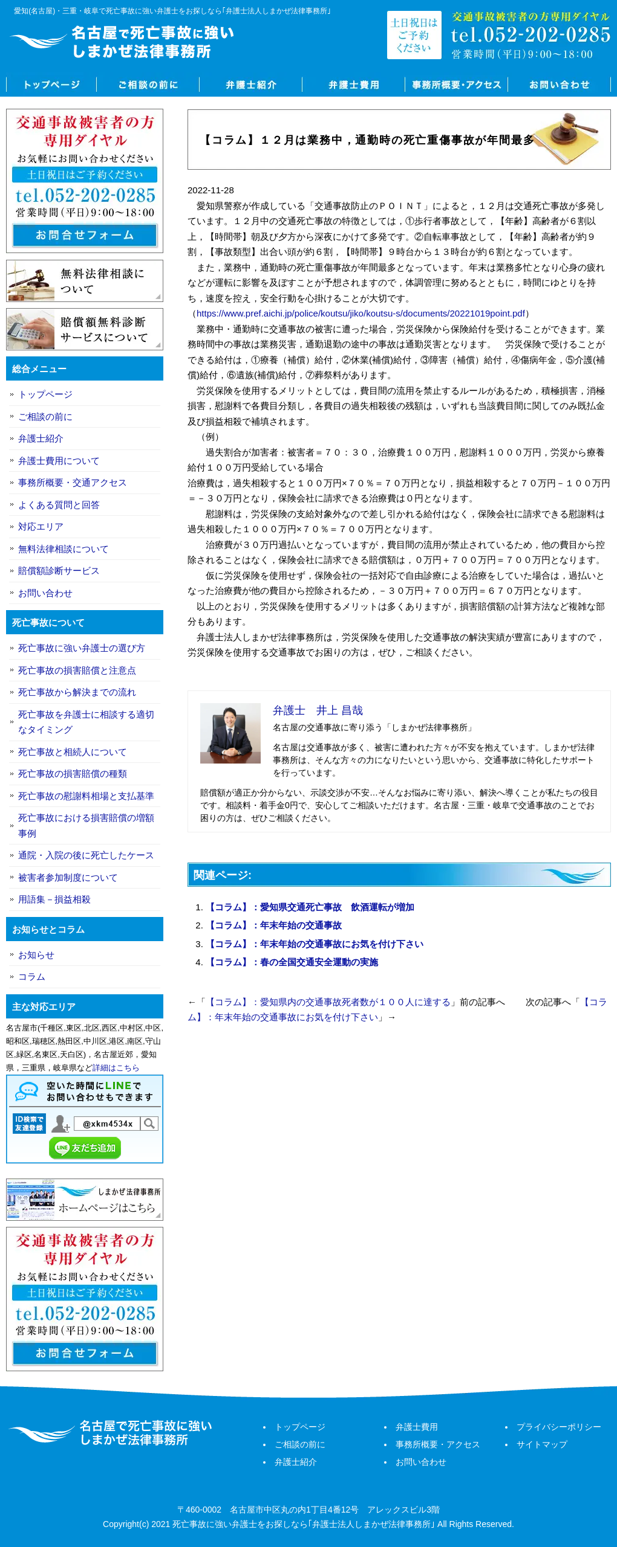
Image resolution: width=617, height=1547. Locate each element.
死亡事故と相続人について (72, 752)
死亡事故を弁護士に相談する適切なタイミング (86, 722)
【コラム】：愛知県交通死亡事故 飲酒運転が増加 (310, 907)
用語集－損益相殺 (54, 899)
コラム (31, 976)
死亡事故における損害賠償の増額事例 (86, 825)
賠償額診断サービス (59, 570)
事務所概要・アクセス (456, 84)
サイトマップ (542, 1444)
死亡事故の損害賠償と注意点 (77, 670)
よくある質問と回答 (59, 505)
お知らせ (36, 955)
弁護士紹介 (251, 84)
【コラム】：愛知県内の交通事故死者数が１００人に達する (328, 1002)
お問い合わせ (559, 84)
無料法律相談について (63, 549)
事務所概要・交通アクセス (72, 482)
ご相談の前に (148, 84)
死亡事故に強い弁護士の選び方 (81, 648)
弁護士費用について (59, 460)
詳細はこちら (116, 1067)
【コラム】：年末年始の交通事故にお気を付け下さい (314, 944)
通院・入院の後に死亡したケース (86, 855)
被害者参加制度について (68, 877)
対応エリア (41, 526)
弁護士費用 (353, 84)
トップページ (51, 84)
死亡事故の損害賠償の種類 (72, 773)
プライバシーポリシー (559, 1427)
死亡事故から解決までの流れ (77, 692)
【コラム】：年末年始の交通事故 (274, 925)
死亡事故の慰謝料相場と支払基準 (86, 796)
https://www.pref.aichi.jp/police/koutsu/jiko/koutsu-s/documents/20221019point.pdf (361, 313)
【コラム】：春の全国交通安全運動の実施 (292, 962)
